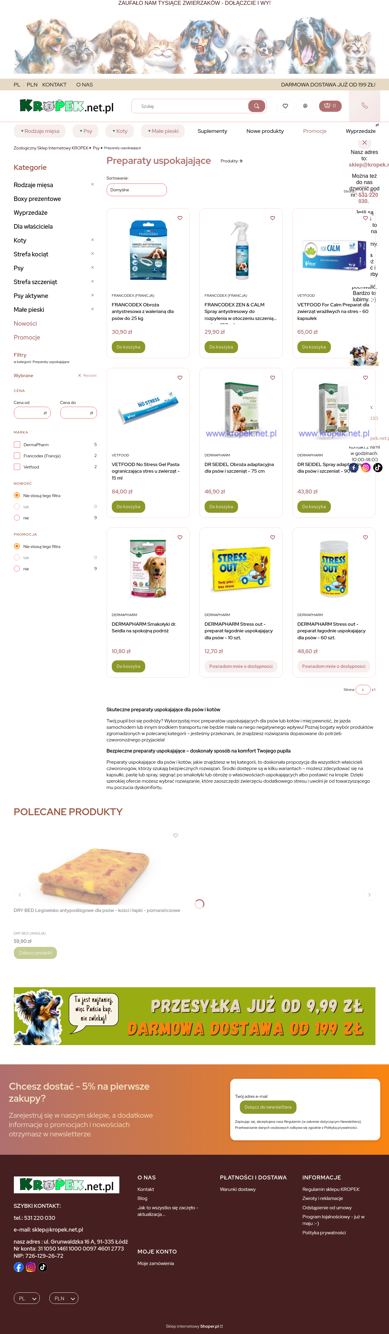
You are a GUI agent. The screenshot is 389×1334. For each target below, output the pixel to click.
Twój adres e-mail (251, 1096)
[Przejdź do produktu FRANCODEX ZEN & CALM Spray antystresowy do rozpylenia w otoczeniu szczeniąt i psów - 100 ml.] (241, 250)
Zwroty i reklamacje (323, 1198)
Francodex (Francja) (42, 456)
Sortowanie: (118, 178)
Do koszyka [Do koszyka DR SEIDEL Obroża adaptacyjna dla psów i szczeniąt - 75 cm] (221, 506)
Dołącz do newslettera (268, 1107)
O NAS (84, 84)
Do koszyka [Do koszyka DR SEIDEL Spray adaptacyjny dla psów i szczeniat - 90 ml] (314, 506)
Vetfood (31, 467)
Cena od (22, 402)
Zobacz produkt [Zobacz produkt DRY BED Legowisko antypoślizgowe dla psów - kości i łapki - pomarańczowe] (35, 952)
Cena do (68, 402)
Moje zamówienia (155, 1263)
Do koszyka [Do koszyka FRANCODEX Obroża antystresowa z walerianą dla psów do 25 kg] (128, 347)
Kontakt (145, 1189)
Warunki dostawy (238, 1189)
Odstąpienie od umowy (327, 1207)
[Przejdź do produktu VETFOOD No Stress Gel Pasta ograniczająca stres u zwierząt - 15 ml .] (148, 410)
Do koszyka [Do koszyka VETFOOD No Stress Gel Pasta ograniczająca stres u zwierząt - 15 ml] (128, 506)
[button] (256, 106)
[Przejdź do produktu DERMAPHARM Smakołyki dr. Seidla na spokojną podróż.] (148, 569)
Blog (142, 1198)
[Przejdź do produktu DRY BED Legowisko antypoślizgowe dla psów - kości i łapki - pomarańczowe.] (97, 868)
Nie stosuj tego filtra (42, 495)
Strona (349, 689)
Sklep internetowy (192, 1326)
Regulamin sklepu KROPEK (331, 1189)
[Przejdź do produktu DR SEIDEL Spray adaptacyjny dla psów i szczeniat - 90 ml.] (333, 410)
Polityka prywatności (324, 1232)
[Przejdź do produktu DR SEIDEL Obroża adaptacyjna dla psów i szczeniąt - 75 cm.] (241, 410)
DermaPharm (36, 444)
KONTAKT (54, 84)
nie (26, 518)
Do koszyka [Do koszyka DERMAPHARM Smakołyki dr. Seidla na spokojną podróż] (128, 666)
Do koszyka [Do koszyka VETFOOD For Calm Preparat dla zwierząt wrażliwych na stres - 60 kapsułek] (314, 347)
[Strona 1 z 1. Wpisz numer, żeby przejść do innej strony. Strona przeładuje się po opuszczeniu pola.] (363, 689)
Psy (96, 148)
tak (26, 506)
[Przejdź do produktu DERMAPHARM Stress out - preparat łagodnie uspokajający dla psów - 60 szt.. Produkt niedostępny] (333, 569)
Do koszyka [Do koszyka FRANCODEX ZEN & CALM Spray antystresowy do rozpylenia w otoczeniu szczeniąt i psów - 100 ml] (221, 347)
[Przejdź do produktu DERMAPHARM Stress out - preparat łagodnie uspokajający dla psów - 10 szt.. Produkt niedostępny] (241, 569)
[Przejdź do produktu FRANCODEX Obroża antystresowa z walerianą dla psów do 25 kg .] (148, 250)
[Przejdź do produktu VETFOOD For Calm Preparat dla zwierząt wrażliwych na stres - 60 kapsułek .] (333, 250)
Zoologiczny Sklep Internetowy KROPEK (51, 148)
